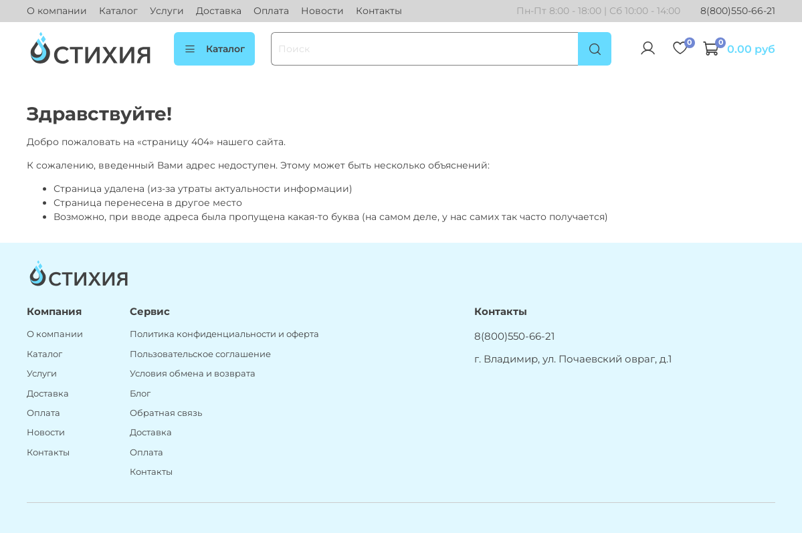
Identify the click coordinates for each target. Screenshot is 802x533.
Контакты (379, 11)
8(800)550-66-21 (737, 11)
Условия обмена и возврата (193, 373)
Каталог (118, 11)
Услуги (167, 11)
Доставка (218, 11)
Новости (322, 11)
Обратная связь (166, 413)
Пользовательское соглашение (200, 354)
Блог (140, 394)
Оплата (271, 11)
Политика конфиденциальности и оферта (224, 334)
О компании (57, 11)
